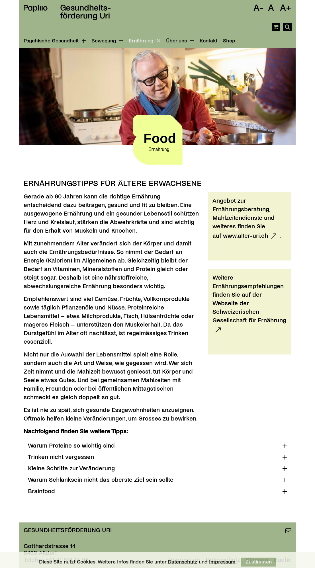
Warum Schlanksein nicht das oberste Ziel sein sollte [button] (100, 480)
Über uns (180, 41)
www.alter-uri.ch (245, 236)
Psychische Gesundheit (55, 41)
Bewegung (107, 41)
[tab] (157, 445)
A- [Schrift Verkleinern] (258, 8)
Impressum (222, 563)
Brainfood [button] (41, 491)
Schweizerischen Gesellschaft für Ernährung (249, 316)
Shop (229, 41)
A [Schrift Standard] (271, 8)
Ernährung (145, 41)
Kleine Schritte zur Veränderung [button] (71, 468)
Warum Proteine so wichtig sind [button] (71, 445)
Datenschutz (182, 563)
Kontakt (208, 41)
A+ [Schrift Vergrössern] (285, 8)
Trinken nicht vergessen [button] (61, 457)
